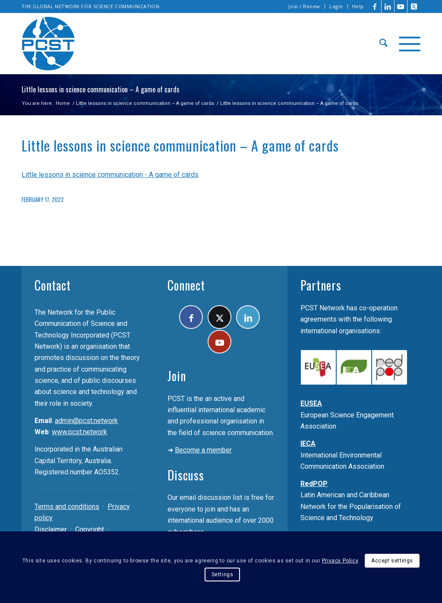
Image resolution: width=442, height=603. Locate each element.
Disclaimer (51, 529)
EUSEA (311, 403)
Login (336, 6)
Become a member (203, 450)
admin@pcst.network (86, 421)
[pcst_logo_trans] (48, 43)
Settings (223, 574)
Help (358, 6)
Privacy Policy (340, 561)
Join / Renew (304, 6)
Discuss (185, 475)
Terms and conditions (67, 506)
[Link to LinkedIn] (388, 6)
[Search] (383, 43)
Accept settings (392, 561)
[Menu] (406, 43)
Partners (320, 285)
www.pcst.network (79, 432)
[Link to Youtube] (401, 6)
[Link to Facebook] (375, 6)
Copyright (89, 529)
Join (176, 376)
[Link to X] (413, 6)
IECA (308, 443)
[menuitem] (304, 6)
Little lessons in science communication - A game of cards (110, 174)
